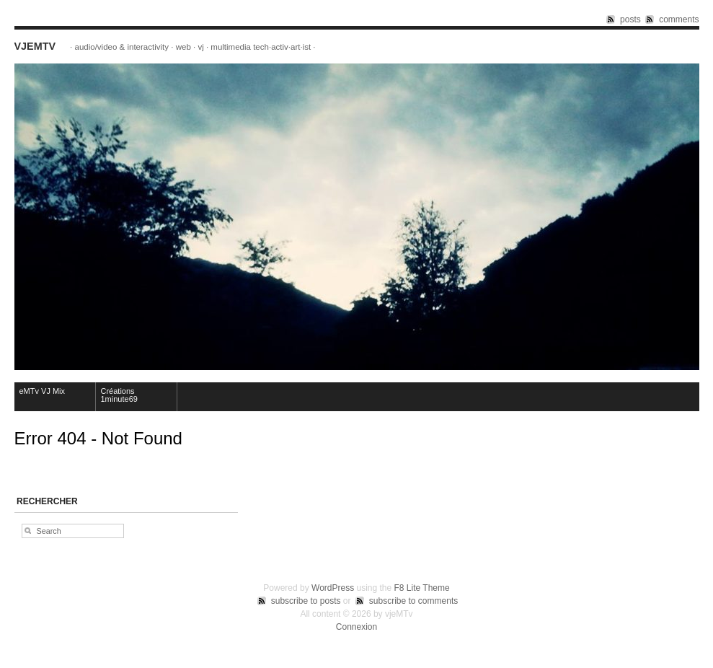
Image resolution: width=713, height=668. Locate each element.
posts (630, 19)
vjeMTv (35, 46)
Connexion (356, 627)
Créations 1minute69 (119, 395)
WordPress (332, 588)
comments (679, 19)
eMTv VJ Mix (42, 391)
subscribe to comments (413, 601)
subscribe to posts (306, 601)
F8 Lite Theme (422, 588)
